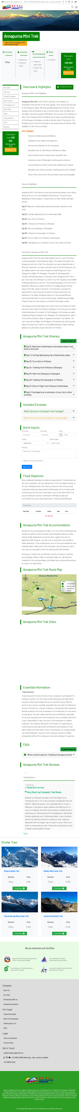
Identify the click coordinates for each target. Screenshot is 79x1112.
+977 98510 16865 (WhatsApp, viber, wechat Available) (43, 2)
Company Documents (10, 1004)
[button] (6, 20)
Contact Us (68, 72)
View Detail (20, 888)
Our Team (6, 995)
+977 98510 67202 (9, 1062)
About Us (6, 990)
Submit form (27, 467)
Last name (43, 431)
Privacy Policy (8, 1043)
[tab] (49, 348)
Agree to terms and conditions (33, 461)
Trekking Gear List (9, 1023)
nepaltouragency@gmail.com (12, 2)
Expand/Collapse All (68, 341)
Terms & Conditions (10, 1038)
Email (60, 431)
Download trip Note (64, 87)
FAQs (5, 1028)
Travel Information (9, 1014)
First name (25, 431)
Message (24, 447)
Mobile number (54, 439)
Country (24, 439)
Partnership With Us (10, 999)
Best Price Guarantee (10, 1019)
